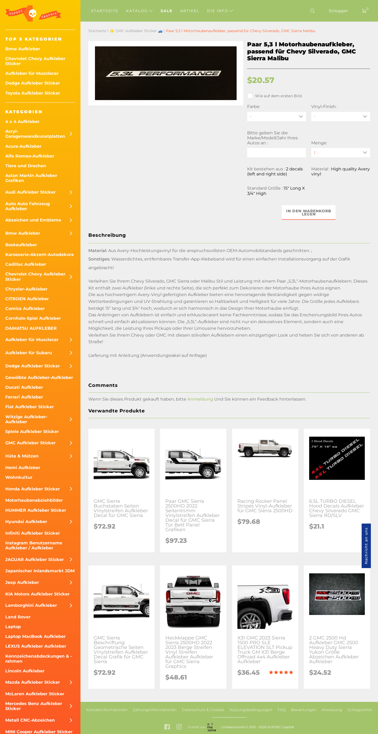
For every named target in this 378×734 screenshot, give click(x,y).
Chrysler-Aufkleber (26, 289)
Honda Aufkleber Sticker (32, 488)
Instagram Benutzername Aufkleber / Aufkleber (33, 545)
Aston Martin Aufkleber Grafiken (31, 178)
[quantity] (340, 152)
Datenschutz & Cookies (203, 709)
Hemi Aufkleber (22, 467)
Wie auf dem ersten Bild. (274, 96)
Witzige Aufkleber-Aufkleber (26, 419)
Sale (167, 10)
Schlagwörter (359, 709)
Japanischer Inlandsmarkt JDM (40, 570)
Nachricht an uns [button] (366, 546)
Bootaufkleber (21, 244)
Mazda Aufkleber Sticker (32, 682)
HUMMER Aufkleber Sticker (35, 510)
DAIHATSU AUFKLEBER (31, 328)
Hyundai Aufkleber (26, 521)
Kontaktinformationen (106, 709)
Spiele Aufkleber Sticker (32, 431)
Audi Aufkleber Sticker (30, 192)
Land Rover (18, 616)
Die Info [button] (220, 10)
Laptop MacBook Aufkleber (35, 636)
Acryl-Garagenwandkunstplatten (35, 134)
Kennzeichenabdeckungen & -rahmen (38, 659)
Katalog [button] (139, 10)
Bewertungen (303, 709)
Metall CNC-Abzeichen (30, 720)
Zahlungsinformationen (154, 709)
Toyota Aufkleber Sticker (32, 93)
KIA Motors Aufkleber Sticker (37, 594)
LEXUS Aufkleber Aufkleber (35, 646)
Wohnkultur (18, 477)
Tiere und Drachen (25, 165)
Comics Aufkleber (25, 308)
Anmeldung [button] (200, 399)
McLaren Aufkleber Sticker (34, 693)
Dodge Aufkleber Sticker (32, 83)
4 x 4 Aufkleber (22, 121)
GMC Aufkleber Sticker (30, 442)
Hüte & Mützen (22, 456)
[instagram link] (179, 727)
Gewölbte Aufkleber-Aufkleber (39, 377)
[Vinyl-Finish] (340, 116)
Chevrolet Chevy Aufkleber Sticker (35, 61)
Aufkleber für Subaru (28, 352)
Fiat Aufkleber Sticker (29, 406)
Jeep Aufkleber (22, 582)
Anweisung (332, 709)
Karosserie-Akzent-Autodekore (39, 254)
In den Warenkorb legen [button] (308, 212)
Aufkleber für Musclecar (32, 73)
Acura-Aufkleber (23, 146)
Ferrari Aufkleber (24, 397)
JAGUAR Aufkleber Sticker (34, 559)
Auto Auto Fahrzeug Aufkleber (27, 206)
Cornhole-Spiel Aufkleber (33, 318)
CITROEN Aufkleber (27, 298)
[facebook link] (167, 727)
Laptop (13, 626)
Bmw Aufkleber (22, 48)
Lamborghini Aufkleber (31, 605)
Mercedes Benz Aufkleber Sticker (33, 706)
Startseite (104, 10)
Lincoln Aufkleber (25, 670)
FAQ (281, 709)
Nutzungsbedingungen (250, 709)
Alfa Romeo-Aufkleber (29, 156)
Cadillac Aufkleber (25, 264)
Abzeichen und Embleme (33, 220)
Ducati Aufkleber (24, 387)
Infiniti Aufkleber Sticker (32, 533)
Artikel (189, 10)
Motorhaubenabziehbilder (34, 500)
